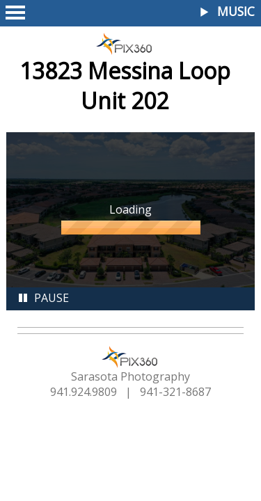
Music (236, 11)
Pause (43, 297)
